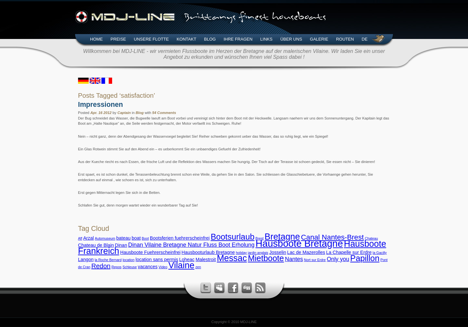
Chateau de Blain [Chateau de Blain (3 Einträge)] (96, 245)
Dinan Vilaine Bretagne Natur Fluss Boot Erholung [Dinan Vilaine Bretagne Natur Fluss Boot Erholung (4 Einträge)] (191, 245)
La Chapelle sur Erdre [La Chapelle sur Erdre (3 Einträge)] (348, 252)
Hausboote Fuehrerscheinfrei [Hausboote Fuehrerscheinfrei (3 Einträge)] (150, 252)
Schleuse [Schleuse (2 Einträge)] (130, 267)
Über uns (291, 39)
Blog (210, 39)
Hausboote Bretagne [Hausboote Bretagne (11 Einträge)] (299, 243)
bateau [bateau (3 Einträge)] (123, 238)
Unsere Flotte (151, 39)
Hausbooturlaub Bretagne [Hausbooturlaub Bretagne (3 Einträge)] (208, 252)
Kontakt (186, 39)
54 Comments (164, 113)
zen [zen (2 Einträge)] (198, 267)
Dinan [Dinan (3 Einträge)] (121, 245)
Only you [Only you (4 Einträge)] (338, 259)
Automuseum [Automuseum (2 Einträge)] (105, 238)
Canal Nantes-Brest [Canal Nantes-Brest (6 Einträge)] (332, 237)
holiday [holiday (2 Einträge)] (241, 253)
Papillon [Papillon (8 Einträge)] (365, 258)
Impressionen (100, 104)
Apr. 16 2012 (100, 113)
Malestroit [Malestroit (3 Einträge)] (206, 259)
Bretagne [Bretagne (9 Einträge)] (282, 237)
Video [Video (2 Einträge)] (163, 267)
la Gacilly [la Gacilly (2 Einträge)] (380, 253)
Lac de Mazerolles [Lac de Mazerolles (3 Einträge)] (306, 252)
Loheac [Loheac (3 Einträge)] (186, 259)
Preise (118, 39)
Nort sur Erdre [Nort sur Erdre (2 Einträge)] (315, 260)
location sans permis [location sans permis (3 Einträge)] (157, 259)
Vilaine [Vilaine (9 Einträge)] (181, 265)
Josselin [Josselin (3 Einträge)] (277, 252)
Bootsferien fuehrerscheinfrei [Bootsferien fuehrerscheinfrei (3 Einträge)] (180, 238)
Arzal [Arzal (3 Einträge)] (88, 238)
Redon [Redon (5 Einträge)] (100, 266)
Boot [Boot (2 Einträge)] (145, 238)
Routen (345, 39)
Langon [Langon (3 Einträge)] (86, 259)
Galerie (319, 39)
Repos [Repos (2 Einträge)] (116, 267)
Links (266, 39)
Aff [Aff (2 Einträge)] (80, 238)
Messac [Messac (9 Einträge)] (232, 258)
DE (365, 39)
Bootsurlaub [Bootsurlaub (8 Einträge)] (232, 236)
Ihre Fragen (238, 39)
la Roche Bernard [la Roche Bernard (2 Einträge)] (108, 260)
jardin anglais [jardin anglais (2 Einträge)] (258, 253)
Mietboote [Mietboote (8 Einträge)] (266, 258)
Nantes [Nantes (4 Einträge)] (294, 259)
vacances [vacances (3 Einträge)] (148, 266)
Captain (124, 113)
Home (96, 39)
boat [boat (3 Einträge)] (136, 238)
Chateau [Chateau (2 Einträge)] (371, 238)
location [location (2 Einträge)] (129, 260)
